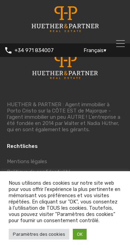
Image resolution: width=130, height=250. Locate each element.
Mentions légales (27, 161)
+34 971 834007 (34, 50)
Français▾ (95, 50)
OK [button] (80, 234)
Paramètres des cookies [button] (39, 234)
